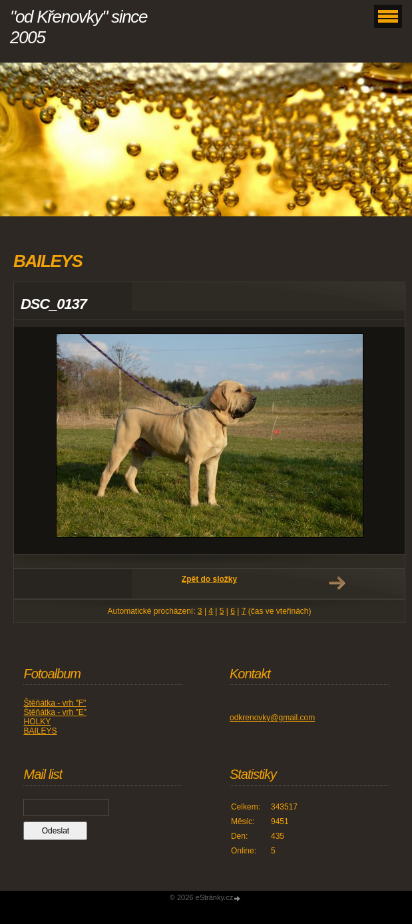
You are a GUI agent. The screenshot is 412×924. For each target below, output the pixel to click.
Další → (337, 583)
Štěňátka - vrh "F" (54, 703)
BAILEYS (40, 731)
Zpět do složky (209, 579)
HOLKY (37, 721)
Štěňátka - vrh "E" (55, 712)
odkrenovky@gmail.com (272, 717)
